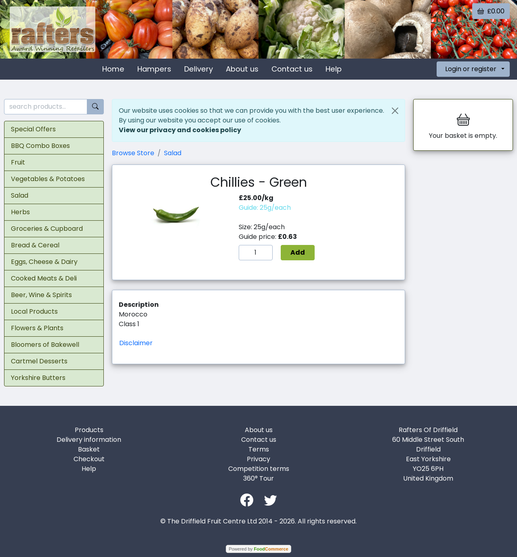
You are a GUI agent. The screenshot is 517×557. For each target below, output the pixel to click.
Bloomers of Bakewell (45, 344)
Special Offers (33, 129)
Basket (89, 449)
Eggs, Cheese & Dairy (44, 261)
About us (242, 69)
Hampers (154, 69)
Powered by (258, 548)
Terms (258, 449)
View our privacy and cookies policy (180, 130)
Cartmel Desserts (39, 361)
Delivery (198, 69)
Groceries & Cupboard (47, 228)
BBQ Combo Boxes (40, 145)
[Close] (395, 110)
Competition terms (258, 468)
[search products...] (45, 107)
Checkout (89, 459)
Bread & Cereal (35, 245)
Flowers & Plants (37, 328)
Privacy (258, 459)
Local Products (34, 311)
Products (89, 430)
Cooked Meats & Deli (44, 278)
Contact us (292, 69)
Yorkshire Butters (38, 377)
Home (113, 69)
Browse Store (133, 153)
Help (334, 69)
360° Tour (258, 478)
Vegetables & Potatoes (48, 179)
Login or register (471, 69)
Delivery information (89, 439)
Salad (19, 195)
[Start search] (95, 107)
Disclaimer (136, 343)
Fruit (18, 162)
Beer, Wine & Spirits (41, 295)
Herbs (20, 212)
